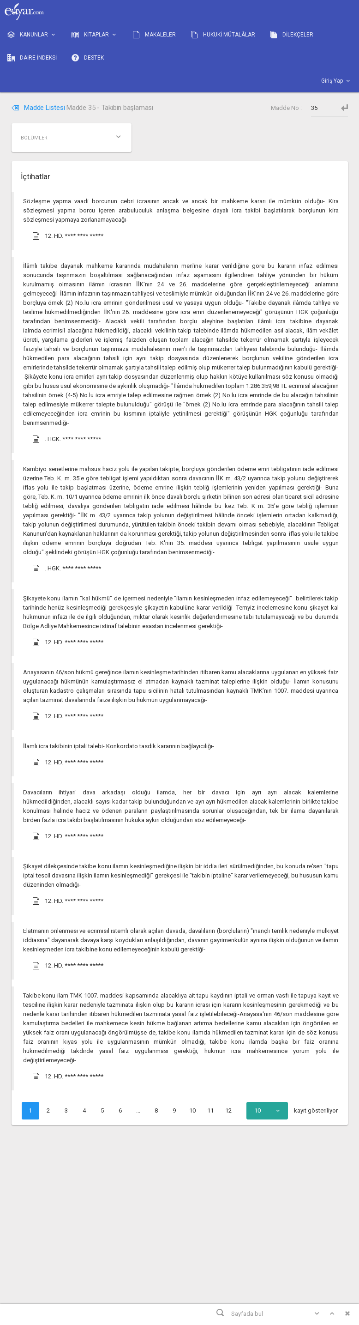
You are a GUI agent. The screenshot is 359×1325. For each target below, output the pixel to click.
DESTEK (88, 57)
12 (228, 1110)
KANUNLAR (32, 35)
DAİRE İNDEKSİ (32, 57)
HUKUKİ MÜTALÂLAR (223, 34)
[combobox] (267, 1110)
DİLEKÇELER (291, 34)
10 (192, 1110)
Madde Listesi (39, 107)
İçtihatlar (35, 176)
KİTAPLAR (95, 35)
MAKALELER (154, 34)
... (138, 1110)
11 (210, 1110)
